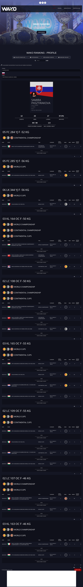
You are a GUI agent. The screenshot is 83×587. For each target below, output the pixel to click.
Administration (67, 8)
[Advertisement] (41, 579)
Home (54, 8)
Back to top (77, 569)
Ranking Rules (63, 57)
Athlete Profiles (19, 57)
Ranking (59, 8)
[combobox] (41, 70)
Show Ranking (41, 32)
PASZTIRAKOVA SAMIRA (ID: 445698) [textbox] (10, 77)
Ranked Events (49, 57)
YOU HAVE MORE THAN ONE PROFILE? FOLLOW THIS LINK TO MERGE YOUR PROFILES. (16, 65)
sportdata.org (76, 8)
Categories (34, 57)
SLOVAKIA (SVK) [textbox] (6, 70)
